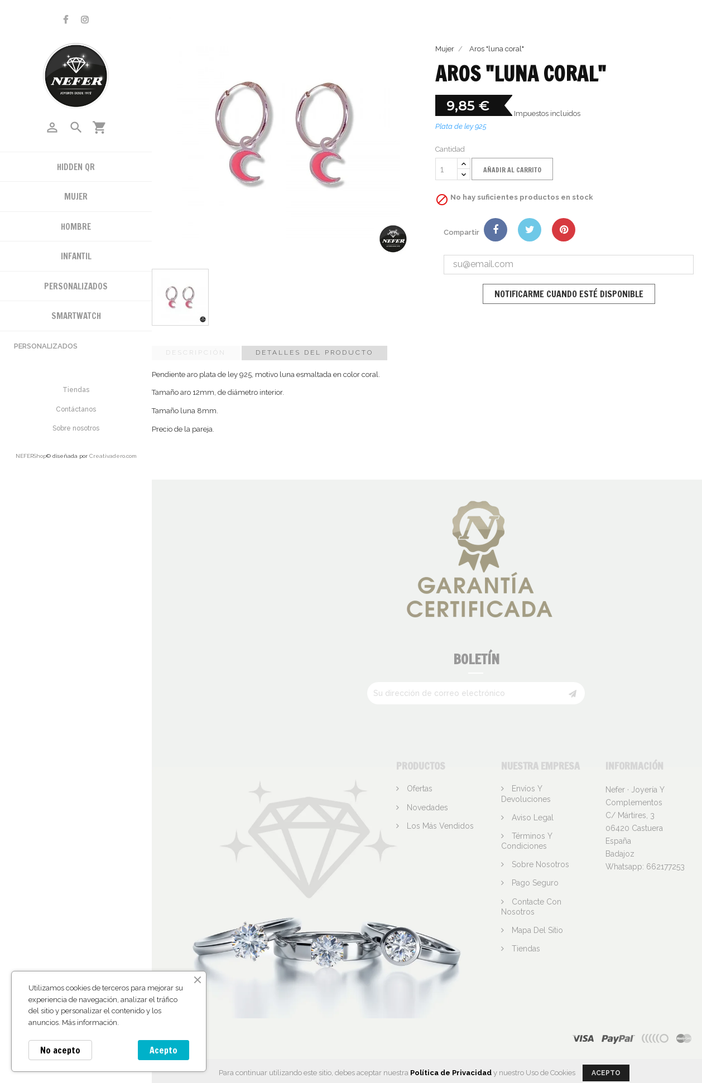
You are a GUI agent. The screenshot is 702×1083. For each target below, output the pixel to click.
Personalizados (46, 346)
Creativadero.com (113, 456)
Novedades (426, 807)
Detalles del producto (314, 352)
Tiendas (75, 390)
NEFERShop (31, 456)
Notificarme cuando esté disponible (568, 294)
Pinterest (563, 229)
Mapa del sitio (536, 930)
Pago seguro (534, 882)
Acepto (163, 1050)
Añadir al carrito (512, 170)
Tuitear (529, 229)
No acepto (60, 1050)
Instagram (85, 20)
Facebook (65, 20)
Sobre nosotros (75, 428)
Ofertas (418, 788)
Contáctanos (76, 409)
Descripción (196, 352)
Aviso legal (531, 817)
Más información (89, 1022)
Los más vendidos (439, 825)
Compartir (495, 229)
